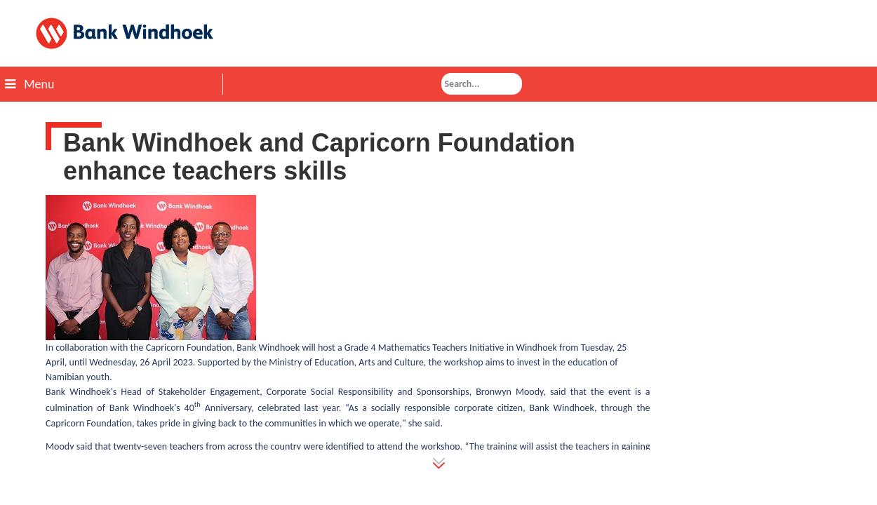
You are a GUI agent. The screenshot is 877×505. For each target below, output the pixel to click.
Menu (29, 84)
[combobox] (481, 84)
